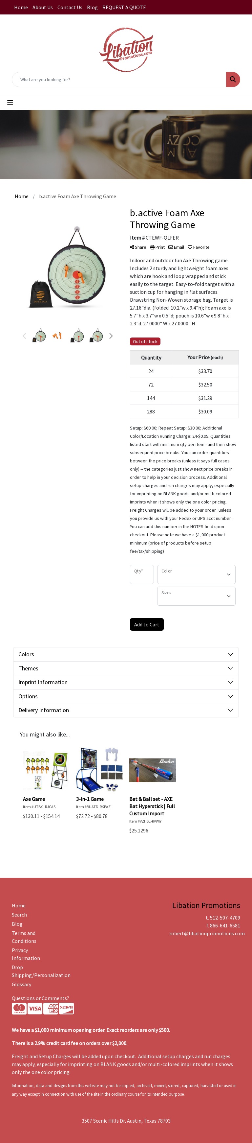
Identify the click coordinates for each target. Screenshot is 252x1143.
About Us (42, 7)
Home (21, 7)
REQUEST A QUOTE (124, 7)
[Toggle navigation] (10, 102)
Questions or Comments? (40, 998)
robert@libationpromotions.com (207, 933)
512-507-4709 (225, 917)
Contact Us (69, 7)
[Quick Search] (119, 79)
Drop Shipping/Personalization (27, 971)
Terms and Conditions (24, 937)
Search (19, 914)
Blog (92, 7)
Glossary (21, 984)
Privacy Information (26, 954)
